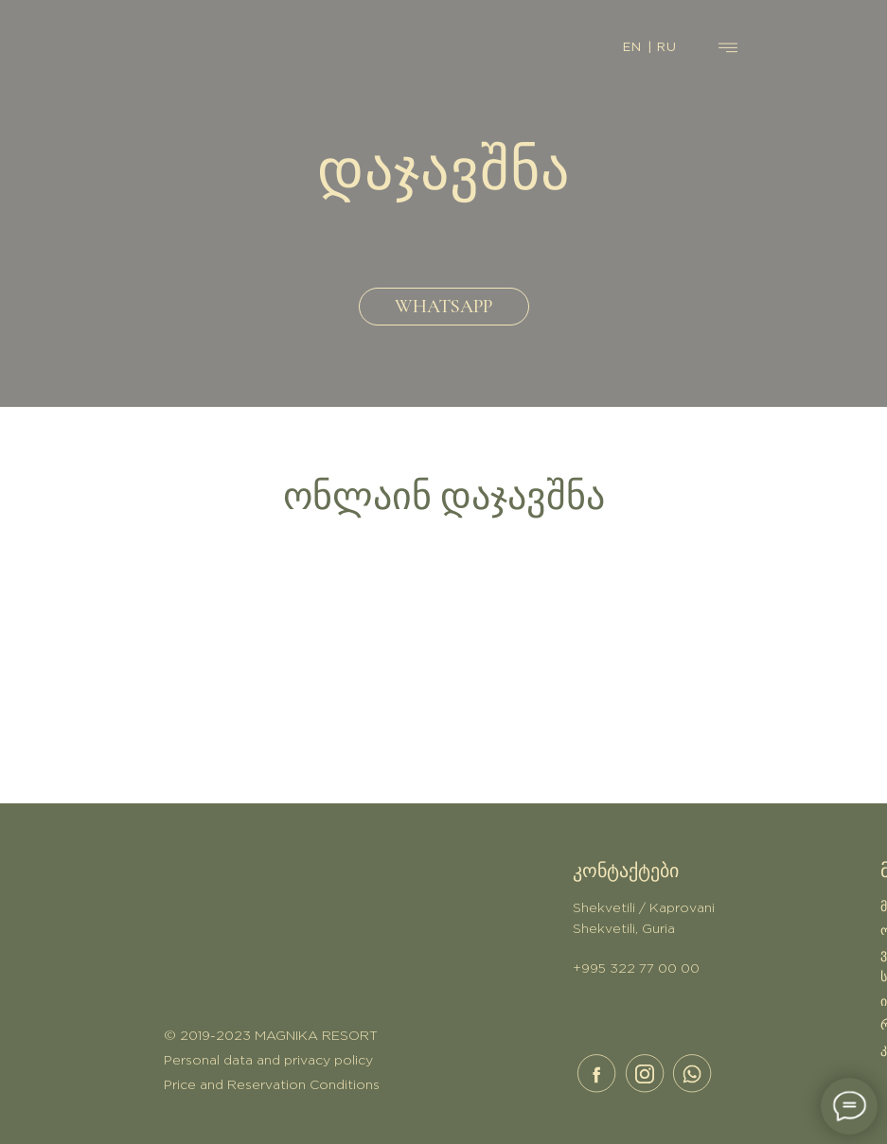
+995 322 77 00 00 (636, 969)
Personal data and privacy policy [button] (268, 1060)
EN (632, 48)
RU (667, 48)
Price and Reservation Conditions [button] (272, 1085)
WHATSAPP (443, 306)
